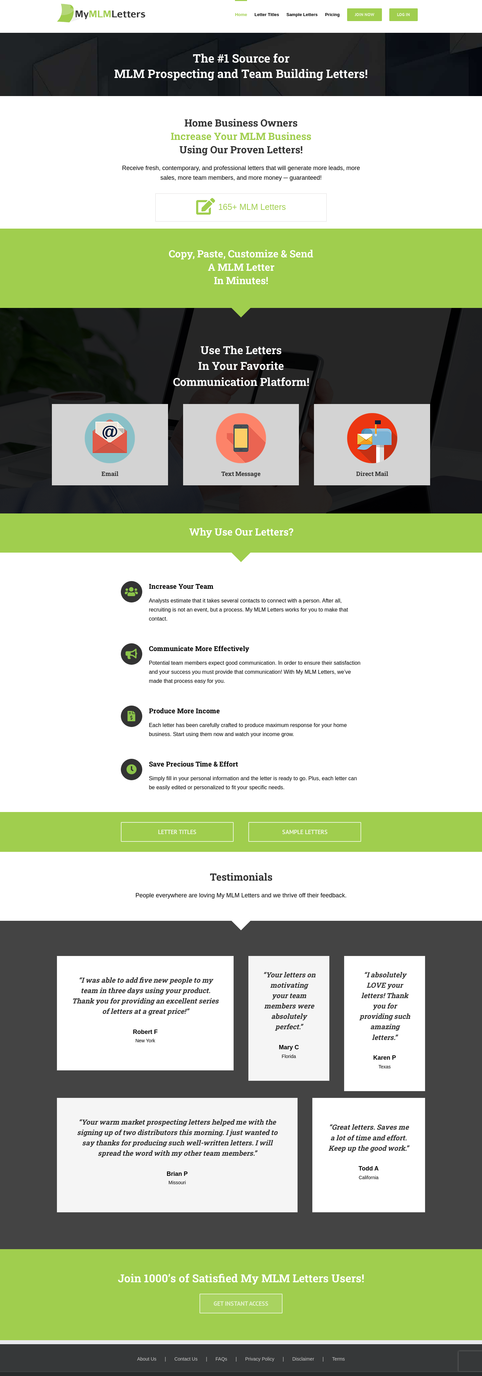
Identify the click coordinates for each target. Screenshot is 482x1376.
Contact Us (185, 1359)
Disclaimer (303, 1359)
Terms (338, 1359)
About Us (147, 1359)
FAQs (221, 1359)
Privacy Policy (259, 1359)
